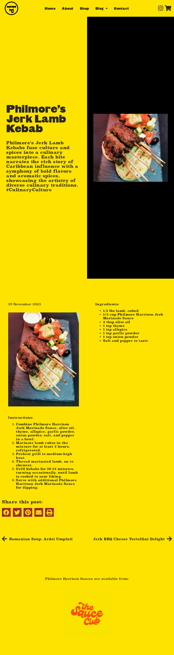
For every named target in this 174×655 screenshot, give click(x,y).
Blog (101, 8)
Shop (84, 8)
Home (50, 8)
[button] (6, 512)
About (67, 8)
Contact (121, 8)
